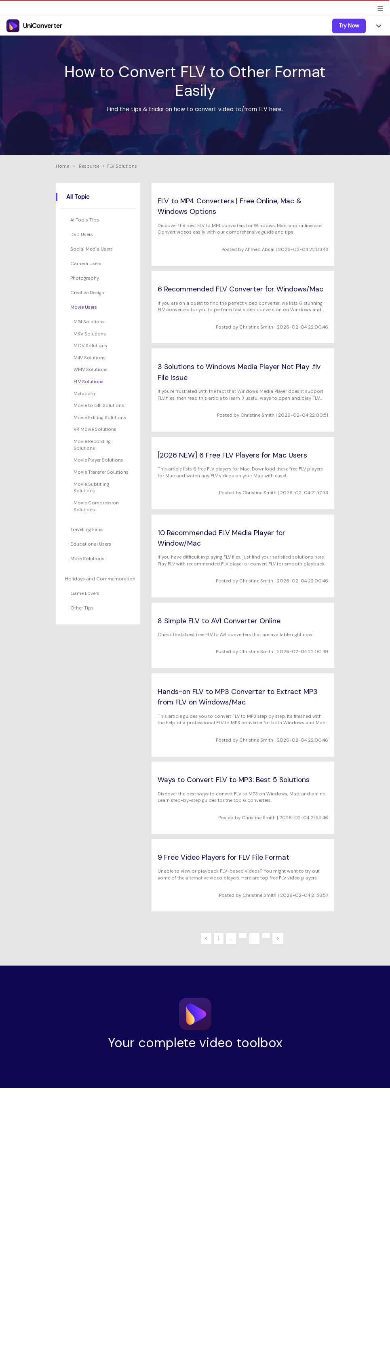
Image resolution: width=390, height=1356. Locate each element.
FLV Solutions (88, 381)
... (231, 938)
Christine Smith (256, 327)
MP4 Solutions (89, 322)
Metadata (84, 393)
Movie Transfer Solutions (101, 472)
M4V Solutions (89, 358)
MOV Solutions (90, 345)
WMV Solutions (91, 369)
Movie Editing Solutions (100, 417)
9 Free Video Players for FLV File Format (223, 857)
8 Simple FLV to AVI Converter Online (219, 620)
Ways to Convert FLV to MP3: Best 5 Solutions (234, 779)
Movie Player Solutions (98, 460)
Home (62, 166)
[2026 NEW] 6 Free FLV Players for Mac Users (232, 455)
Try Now (349, 25)
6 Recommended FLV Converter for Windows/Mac (240, 289)
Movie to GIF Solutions (99, 405)
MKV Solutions (90, 334)
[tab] (99, 220)
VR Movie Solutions (95, 429)
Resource (89, 166)
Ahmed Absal (259, 249)
